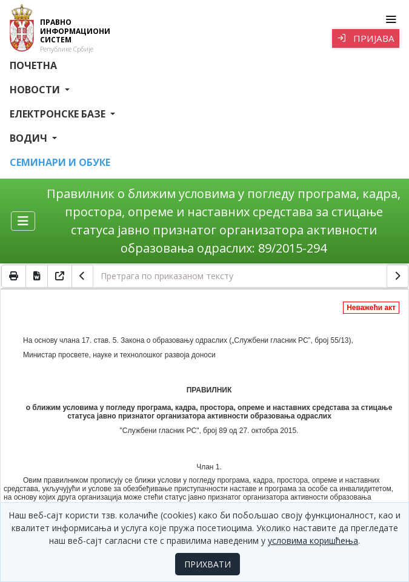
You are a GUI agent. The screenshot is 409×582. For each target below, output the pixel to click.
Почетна (33, 65)
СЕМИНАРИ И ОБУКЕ (60, 162)
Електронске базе (59, 114)
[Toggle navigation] (390, 19)
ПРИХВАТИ (207, 564)
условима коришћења (313, 540)
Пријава (365, 38)
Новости (36, 89)
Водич (30, 138)
